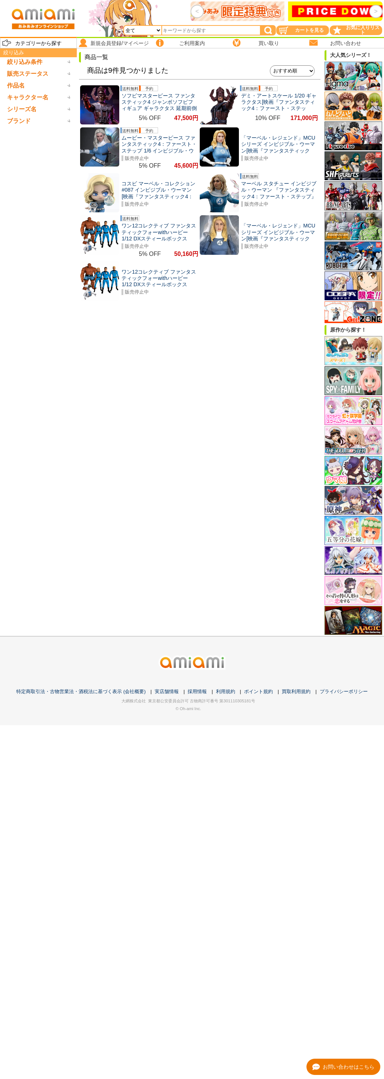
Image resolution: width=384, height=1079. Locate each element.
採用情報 (197, 691)
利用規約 (225, 691)
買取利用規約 (296, 691)
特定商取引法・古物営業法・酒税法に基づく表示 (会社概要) (80, 691)
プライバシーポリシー (344, 691)
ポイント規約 (258, 691)
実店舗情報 (167, 691)
